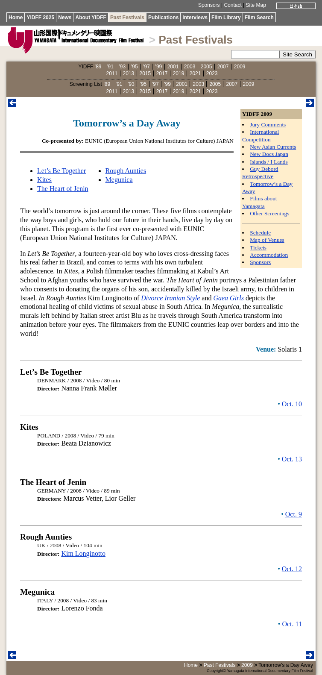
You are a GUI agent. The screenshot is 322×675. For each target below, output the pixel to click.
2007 (223, 67)
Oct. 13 (292, 459)
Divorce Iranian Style (170, 298)
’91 (110, 67)
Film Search (259, 18)
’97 (146, 67)
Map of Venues (267, 240)
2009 (240, 67)
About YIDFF (90, 18)
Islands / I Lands (268, 161)
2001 (173, 67)
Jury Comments (268, 124)
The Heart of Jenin (62, 188)
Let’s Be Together (61, 170)
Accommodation (269, 255)
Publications (163, 18)
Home (16, 18)
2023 (212, 73)
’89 (97, 67)
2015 (145, 73)
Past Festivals (127, 18)
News (64, 18)
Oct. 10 (292, 404)
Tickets (258, 247)
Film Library (226, 18)
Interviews (195, 18)
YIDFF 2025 (40, 18)
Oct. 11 (292, 624)
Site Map (256, 5)
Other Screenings (269, 213)
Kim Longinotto (83, 553)
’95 (134, 67)
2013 (129, 73)
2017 (162, 73)
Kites (44, 179)
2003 (190, 67)
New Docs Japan (269, 154)
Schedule (260, 232)
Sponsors (209, 5)
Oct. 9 (293, 514)
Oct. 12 (292, 568)
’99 (158, 67)
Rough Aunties (125, 170)
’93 (122, 67)
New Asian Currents (273, 147)
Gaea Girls (228, 298)
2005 (206, 67)
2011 (112, 73)
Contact (232, 5)
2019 (178, 73)
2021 (195, 73)
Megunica (119, 179)
